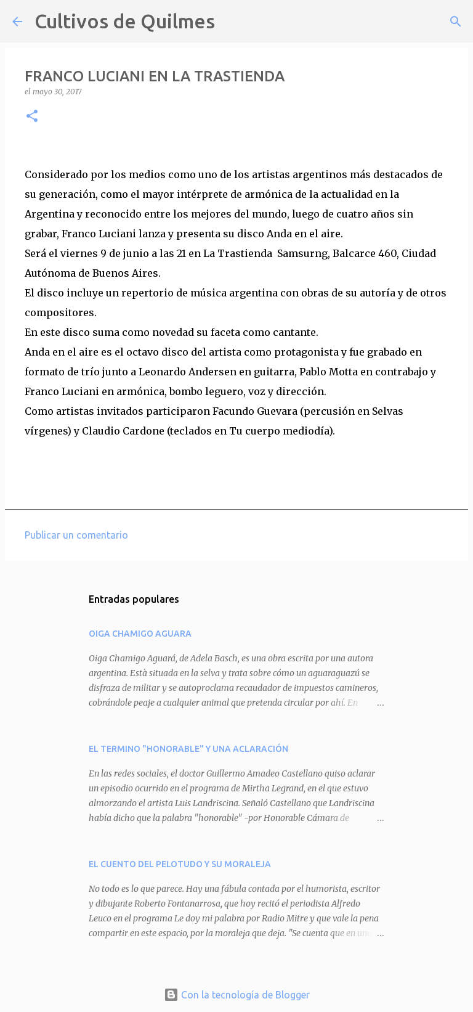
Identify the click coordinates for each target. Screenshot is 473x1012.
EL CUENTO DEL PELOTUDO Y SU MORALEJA (180, 864)
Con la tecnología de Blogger (237, 994)
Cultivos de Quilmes (124, 21)
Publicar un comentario (76, 535)
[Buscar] (232, 21)
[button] (32, 116)
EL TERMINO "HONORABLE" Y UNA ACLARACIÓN (188, 749)
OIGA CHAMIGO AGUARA (140, 634)
